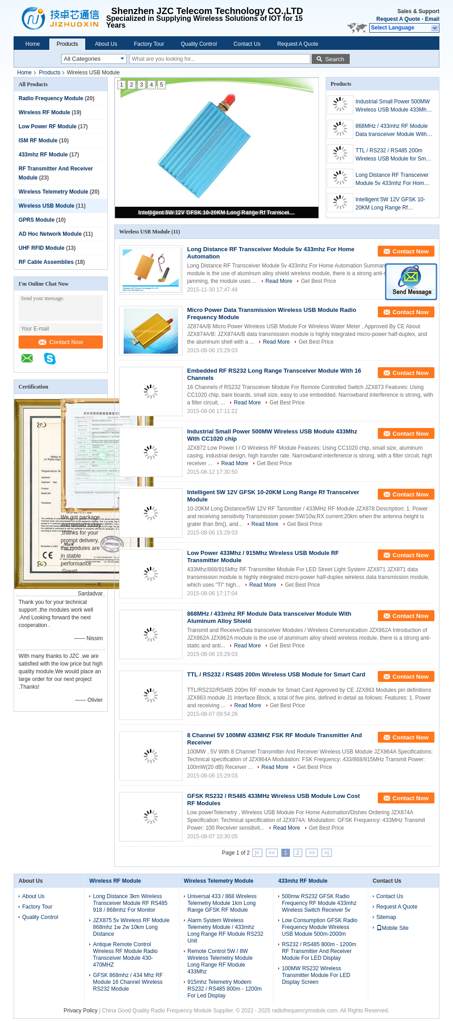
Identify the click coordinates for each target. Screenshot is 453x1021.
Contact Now (61, 342)
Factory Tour (149, 44)
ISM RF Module (38, 140)
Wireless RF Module (44, 112)
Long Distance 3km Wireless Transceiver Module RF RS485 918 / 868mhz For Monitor (130, 903)
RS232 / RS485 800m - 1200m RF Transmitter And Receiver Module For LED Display (319, 951)
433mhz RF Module (43, 154)
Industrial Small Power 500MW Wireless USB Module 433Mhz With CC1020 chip (393, 106)
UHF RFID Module (41, 248)
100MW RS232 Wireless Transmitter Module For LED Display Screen (316, 975)
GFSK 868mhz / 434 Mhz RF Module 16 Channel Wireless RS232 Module (128, 982)
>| (326, 853)
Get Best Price (318, 281)
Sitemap (386, 917)
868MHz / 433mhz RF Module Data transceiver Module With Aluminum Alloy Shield (392, 130)
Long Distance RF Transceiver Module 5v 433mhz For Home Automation (392, 179)
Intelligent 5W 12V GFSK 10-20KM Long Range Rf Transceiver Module (217, 212)
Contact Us (247, 44)
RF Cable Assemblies (46, 262)
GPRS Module (36, 220)
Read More (278, 281)
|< (257, 853)
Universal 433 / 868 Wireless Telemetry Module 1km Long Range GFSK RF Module (222, 903)
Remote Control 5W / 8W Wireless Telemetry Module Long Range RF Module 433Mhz (220, 961)
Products (67, 44)
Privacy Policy (81, 1010)
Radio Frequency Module (51, 98)
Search (334, 59)
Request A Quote (398, 19)
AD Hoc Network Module (50, 234)
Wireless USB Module (46, 206)
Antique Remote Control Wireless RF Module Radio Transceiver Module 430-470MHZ (125, 954)
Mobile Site (392, 928)
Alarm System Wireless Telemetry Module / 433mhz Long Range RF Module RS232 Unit (225, 930)
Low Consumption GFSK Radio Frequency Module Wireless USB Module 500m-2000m (319, 927)
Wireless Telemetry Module (53, 192)
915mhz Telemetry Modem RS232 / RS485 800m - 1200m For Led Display (225, 989)
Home (32, 44)
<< (272, 853)
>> (311, 853)
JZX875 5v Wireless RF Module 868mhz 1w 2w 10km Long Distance (131, 927)
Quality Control (199, 44)
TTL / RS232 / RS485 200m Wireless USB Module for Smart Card (394, 155)
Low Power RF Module (48, 126)
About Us (106, 44)
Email (432, 19)
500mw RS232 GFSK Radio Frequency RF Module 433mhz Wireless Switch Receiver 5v (319, 903)
